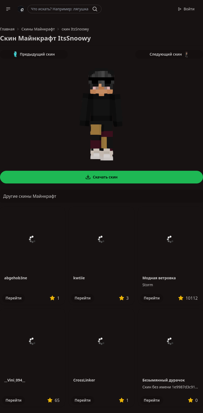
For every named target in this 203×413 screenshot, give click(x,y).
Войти (186, 8)
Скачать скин (101, 177)
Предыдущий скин (34, 54)
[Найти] (95, 9)
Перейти (13, 297)
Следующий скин (169, 54)
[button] (8, 9)
